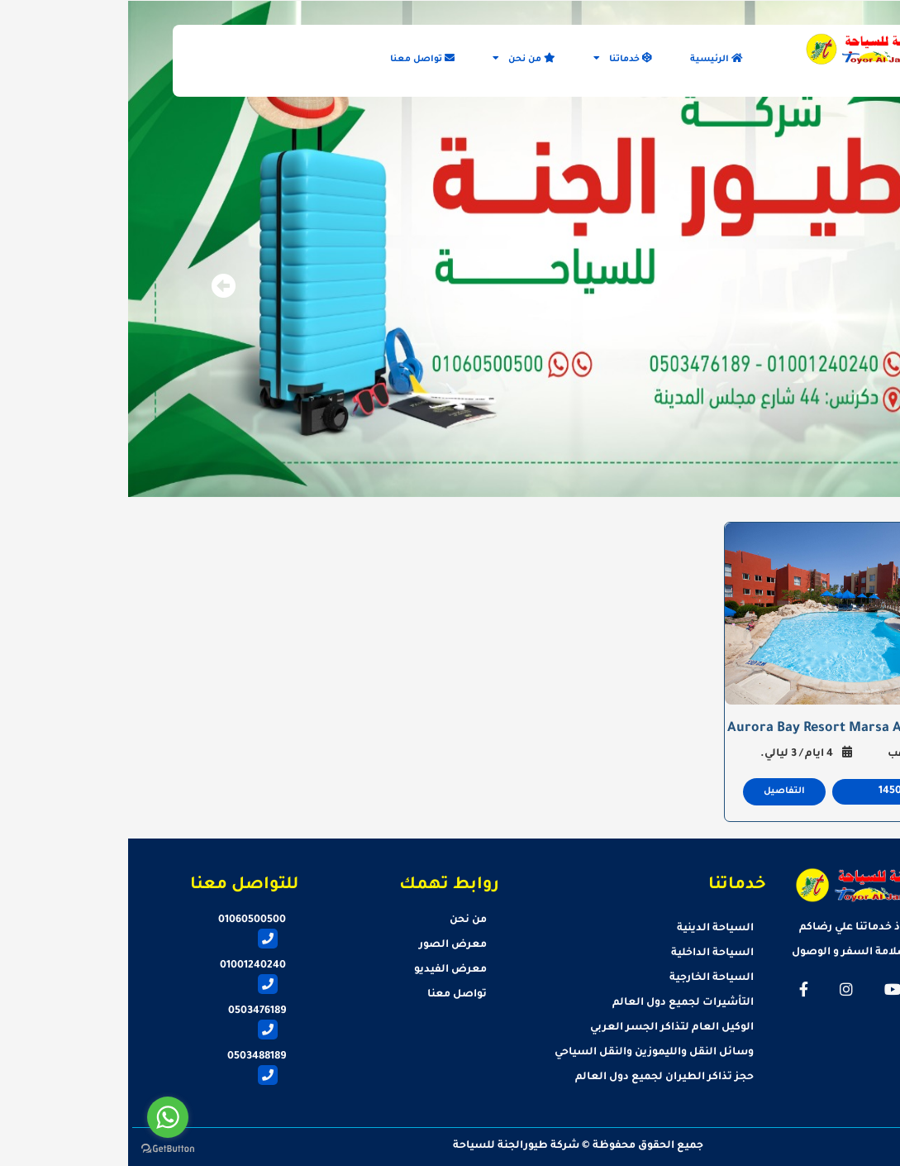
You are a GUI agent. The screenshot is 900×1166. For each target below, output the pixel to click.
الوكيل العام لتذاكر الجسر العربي (544, 1028)
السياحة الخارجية (583, 978)
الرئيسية (588, 59)
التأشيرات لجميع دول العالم (555, 1003)
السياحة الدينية (587, 928)
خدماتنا (494, 59)
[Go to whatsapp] (39, 1117)
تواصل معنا (294, 59)
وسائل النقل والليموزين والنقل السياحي (526, 1052)
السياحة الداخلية (584, 953)
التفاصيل (656, 791)
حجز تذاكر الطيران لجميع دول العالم (536, 1077)
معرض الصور (325, 945)
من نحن (395, 59)
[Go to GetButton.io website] (39, 1149)
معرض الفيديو (322, 970)
